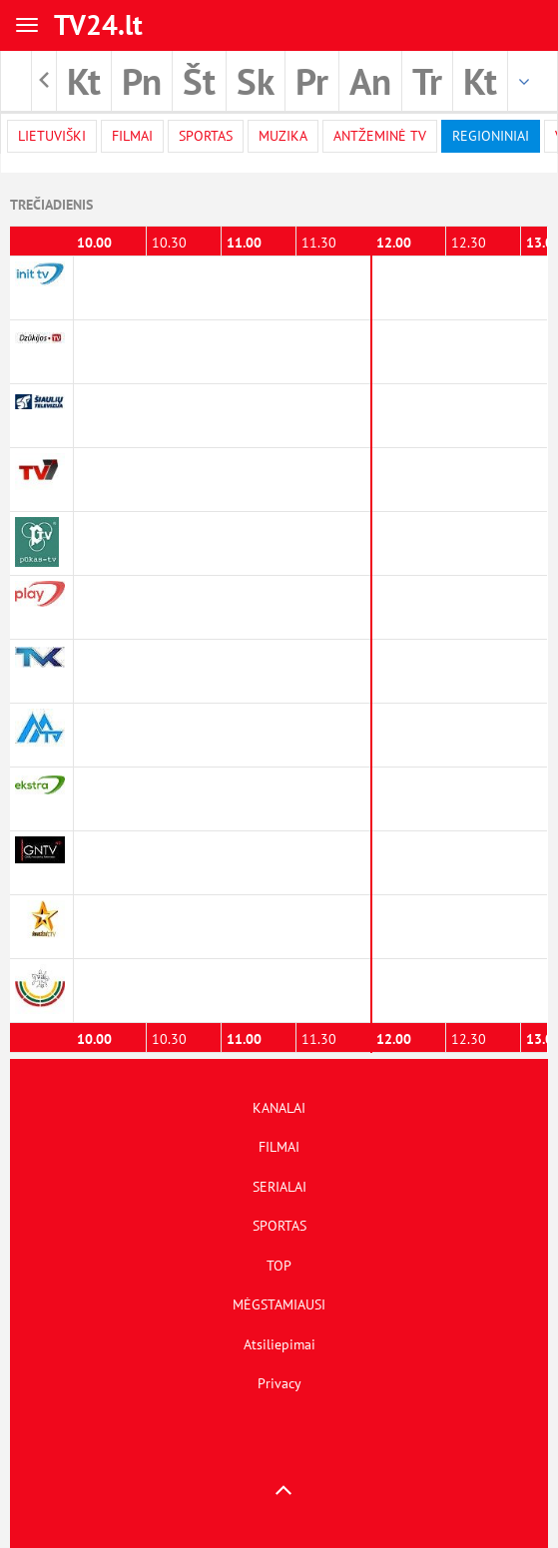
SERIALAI (279, 1187)
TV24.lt (98, 24)
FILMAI (279, 1147)
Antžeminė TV (379, 136)
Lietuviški (52, 136)
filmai (132, 136)
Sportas (206, 136)
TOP (279, 1266)
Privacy (279, 1383)
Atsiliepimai (279, 1344)
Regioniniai (490, 136)
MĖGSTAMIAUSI (279, 1304)
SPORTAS (279, 1226)
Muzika (283, 136)
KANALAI (279, 1108)
